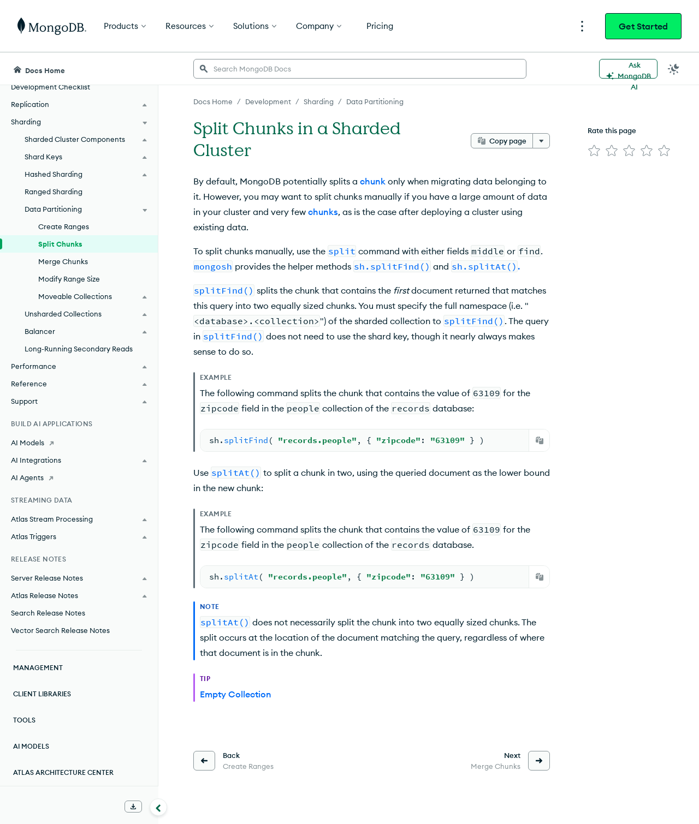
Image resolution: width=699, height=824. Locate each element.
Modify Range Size (69, 278)
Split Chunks (60, 244)
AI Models (31, 746)
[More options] (541, 140)
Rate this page (612, 130)
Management (38, 668)
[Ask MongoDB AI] (628, 69)
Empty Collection (235, 694)
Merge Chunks (63, 261)
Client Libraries (42, 694)
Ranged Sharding (53, 191)
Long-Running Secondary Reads (79, 348)
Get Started (643, 26)
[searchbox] (359, 69)
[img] (594, 150)
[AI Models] (79, 442)
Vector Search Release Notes (60, 630)
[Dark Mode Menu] (674, 68)
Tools (24, 720)
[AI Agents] (79, 477)
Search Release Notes (48, 612)
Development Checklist (50, 86)
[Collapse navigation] (158, 807)
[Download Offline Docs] (133, 807)
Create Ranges (63, 226)
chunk (373, 181)
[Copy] (539, 440)
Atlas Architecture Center (63, 772)
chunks (323, 211)
